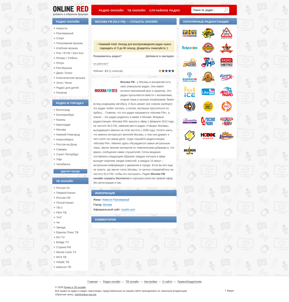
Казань (60, 119)
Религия (61, 92)
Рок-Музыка (64, 67)
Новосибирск (65, 139)
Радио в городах (70, 103)
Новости (107, 199)
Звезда (61, 227)
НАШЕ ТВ (62, 262)
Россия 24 (63, 187)
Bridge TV (62, 242)
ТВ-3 (59, 207)
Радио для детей (67, 87)
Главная (93, 281)
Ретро (60, 63)
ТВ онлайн (64, 181)
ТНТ (59, 217)
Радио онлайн (68, 21)
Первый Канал (66, 192)
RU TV (60, 237)
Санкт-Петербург (67, 154)
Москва (107, 204)
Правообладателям (189, 281)
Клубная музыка (67, 48)
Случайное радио (164, 10)
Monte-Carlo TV (66, 252)
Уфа (59, 159)
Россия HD (63, 197)
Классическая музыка (70, 77)
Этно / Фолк (64, 82)
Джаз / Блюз (64, 72)
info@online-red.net (85, 294)
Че (58, 222)
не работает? (101, 63)
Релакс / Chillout (66, 58)
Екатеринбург (65, 114)
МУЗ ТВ (61, 257)
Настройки (150, 281)
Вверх (230, 290)
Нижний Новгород (68, 134)
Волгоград (63, 109)
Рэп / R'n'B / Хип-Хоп (70, 53)
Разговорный (121, 199)
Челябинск (63, 164)
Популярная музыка (69, 43)
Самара (61, 149)
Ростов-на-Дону (66, 144)
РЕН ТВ (61, 212)
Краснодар (63, 124)
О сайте (167, 281)
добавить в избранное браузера (70, 14)
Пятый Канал (65, 202)
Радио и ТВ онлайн (75, 287)
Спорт (60, 38)
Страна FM (63, 247)
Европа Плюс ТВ (67, 232)
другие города (70, 171)
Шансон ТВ (63, 267)
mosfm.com (128, 209)
